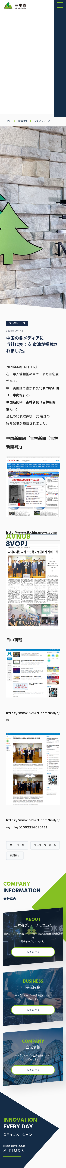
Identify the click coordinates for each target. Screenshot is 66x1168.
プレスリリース (42, 121)
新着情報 (22, 121)
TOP (9, 121)
